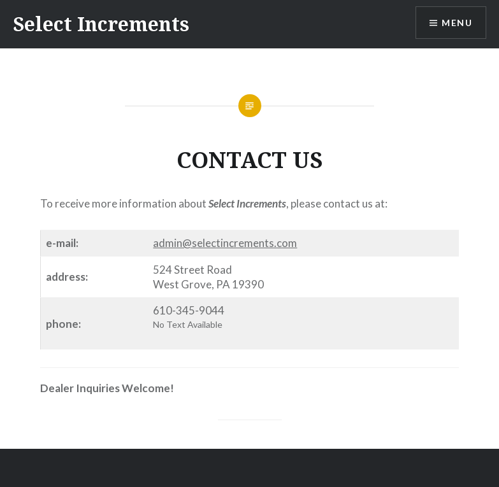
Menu (457, 22)
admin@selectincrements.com (225, 243)
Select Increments (101, 24)
